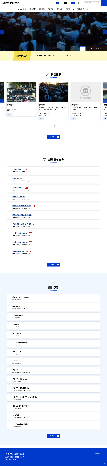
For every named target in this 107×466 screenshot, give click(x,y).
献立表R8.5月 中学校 (19, 197)
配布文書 (59, 9)
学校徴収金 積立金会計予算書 (22, 215)
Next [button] (105, 32)
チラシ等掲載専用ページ (80, 9)
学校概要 (33, 9)
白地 (62, 3)
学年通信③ (16, 178)
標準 (73, 3)
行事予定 (50, 9)
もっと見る (52, 137)
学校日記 (41, 9)
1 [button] (91, 48)
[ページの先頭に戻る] (105, 464)
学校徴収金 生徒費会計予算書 (22, 224)
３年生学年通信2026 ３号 (20, 233)
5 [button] (100, 48)
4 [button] (98, 48)
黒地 (65, 3)
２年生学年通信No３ (18, 188)
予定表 (67, 9)
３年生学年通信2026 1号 (20, 251)
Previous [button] (2, 32)
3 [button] (96, 48)
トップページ (23, 9)
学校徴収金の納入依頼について (21, 206)
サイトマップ (98, 453)
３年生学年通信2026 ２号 (20, 242)
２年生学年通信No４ (18, 169)
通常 (58, 3)
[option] (53, 31)
